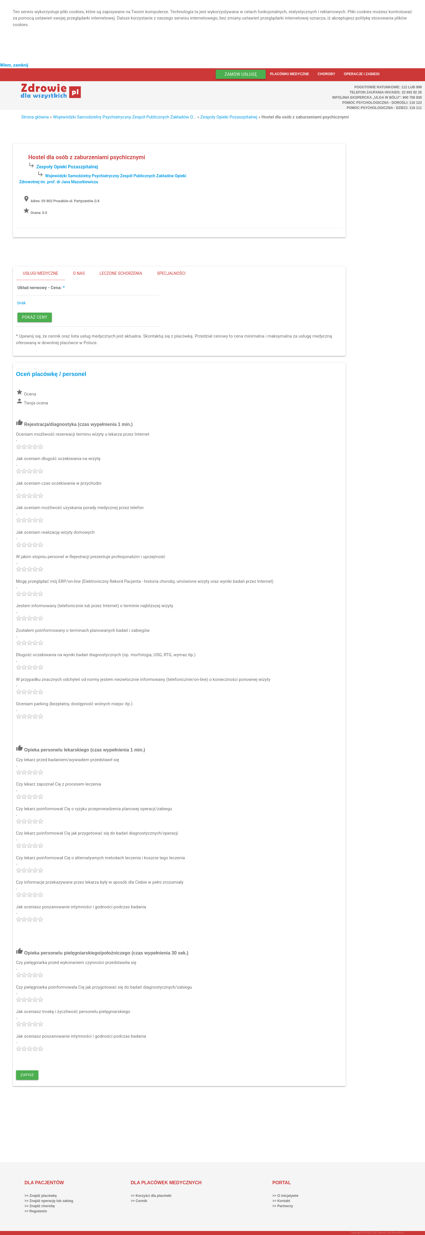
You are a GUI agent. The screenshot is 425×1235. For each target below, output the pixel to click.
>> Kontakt (281, 1201)
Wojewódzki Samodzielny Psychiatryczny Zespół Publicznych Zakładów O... (124, 117)
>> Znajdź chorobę (39, 1206)
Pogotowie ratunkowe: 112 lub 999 (388, 87)
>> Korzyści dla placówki (151, 1196)
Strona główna (35, 117)
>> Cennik (139, 1201)
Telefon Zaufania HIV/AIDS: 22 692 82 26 (385, 92)
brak (21, 302)
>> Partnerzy (282, 1206)
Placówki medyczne (289, 74)
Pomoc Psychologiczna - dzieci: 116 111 (384, 108)
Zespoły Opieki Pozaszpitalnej (228, 117)
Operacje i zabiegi (361, 74)
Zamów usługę (241, 74)
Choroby (326, 74)
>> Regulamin (35, 1211)
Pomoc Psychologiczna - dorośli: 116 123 (382, 103)
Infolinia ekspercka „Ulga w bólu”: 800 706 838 (377, 98)
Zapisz (27, 1075)
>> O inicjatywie (285, 1196)
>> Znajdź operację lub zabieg (48, 1201)
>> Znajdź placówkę (40, 1196)
